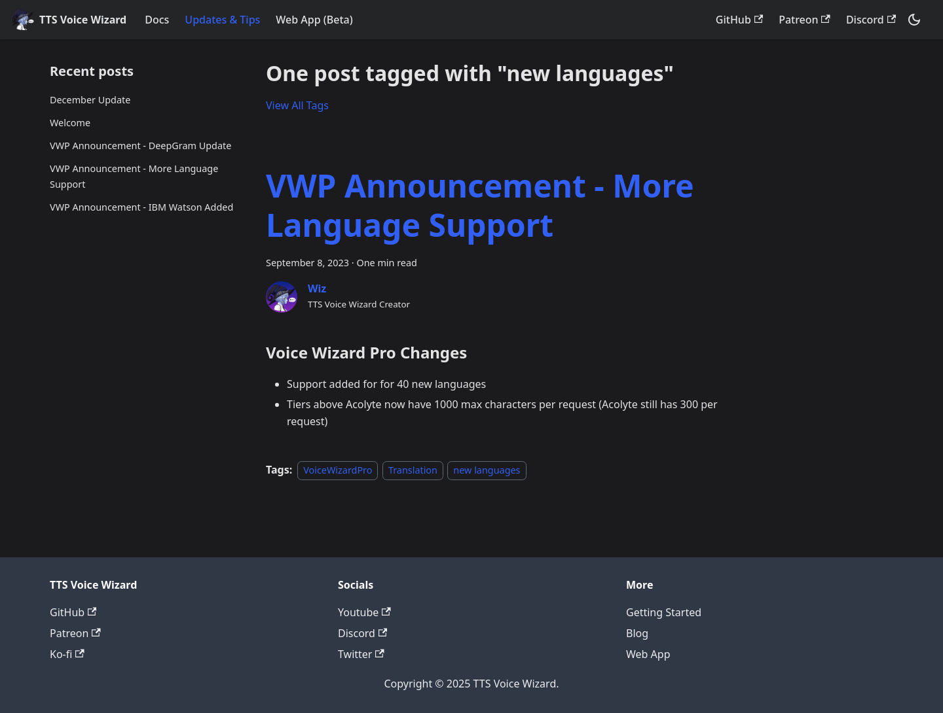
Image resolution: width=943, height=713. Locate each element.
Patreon (804, 19)
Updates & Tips (222, 19)
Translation (412, 470)
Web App (648, 654)
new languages (486, 470)
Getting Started (663, 612)
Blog (637, 633)
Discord (871, 19)
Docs (157, 19)
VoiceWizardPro (337, 470)
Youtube (364, 612)
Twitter (361, 654)
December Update (90, 100)
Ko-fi (67, 654)
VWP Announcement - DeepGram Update (140, 145)
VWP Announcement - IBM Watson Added (141, 207)
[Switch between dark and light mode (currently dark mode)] (914, 19)
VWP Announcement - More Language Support (134, 176)
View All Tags (297, 105)
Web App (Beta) (314, 19)
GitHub (739, 19)
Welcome (70, 122)
